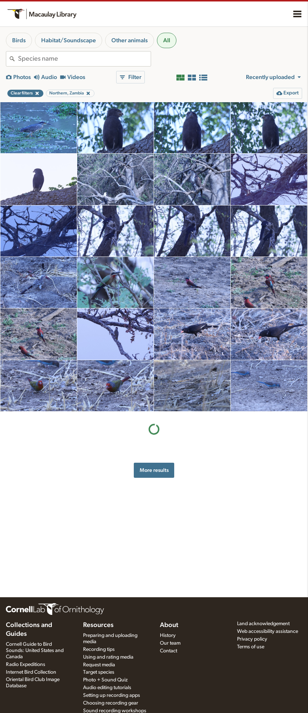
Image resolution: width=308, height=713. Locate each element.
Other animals (129, 40)
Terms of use (250, 646)
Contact (168, 650)
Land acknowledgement (263, 623)
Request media (99, 664)
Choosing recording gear (110, 703)
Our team (170, 643)
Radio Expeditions (25, 664)
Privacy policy (252, 639)
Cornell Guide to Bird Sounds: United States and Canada (35, 650)
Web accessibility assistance (267, 631)
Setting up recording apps (111, 695)
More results (154, 470)
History (168, 635)
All (166, 40)
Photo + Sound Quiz (105, 679)
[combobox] (84, 58)
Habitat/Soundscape (68, 40)
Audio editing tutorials (107, 687)
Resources (98, 625)
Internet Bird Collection (31, 672)
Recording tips (99, 649)
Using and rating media (108, 657)
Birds (19, 40)
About (169, 625)
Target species (98, 672)
